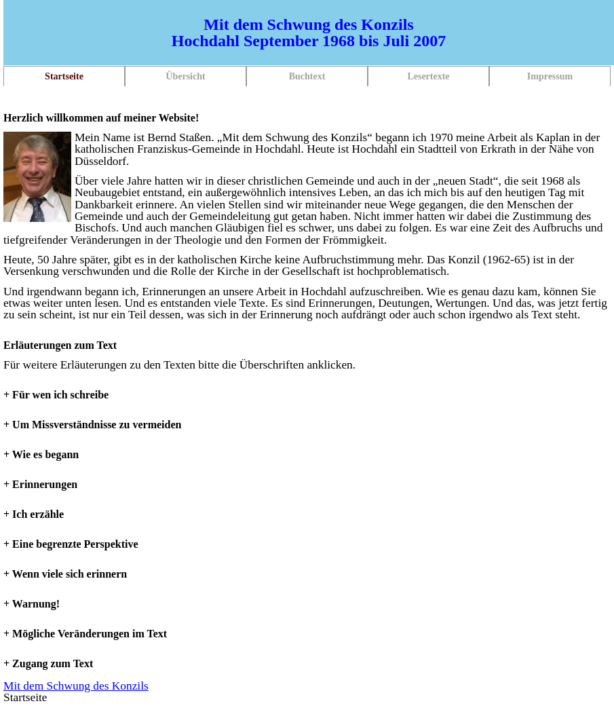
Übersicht (185, 76)
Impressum (550, 76)
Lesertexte (428, 76)
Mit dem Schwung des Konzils (76, 685)
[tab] (308, 345)
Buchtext (307, 76)
